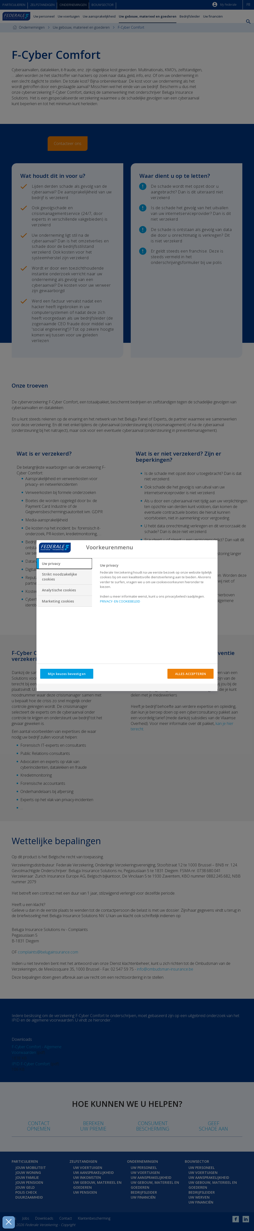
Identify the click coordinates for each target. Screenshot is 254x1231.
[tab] (64, 563)
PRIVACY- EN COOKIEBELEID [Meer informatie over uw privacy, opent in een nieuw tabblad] (120, 601)
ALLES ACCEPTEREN (190, 674)
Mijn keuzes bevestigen (67, 674)
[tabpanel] (156, 584)
